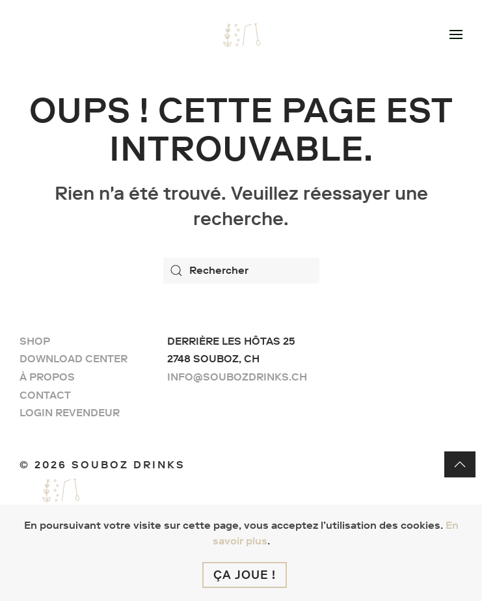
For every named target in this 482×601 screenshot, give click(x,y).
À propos (47, 377)
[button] (455, 32)
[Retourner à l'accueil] (241, 32)
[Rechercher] (241, 271)
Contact (45, 395)
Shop (35, 341)
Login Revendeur (70, 413)
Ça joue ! (244, 575)
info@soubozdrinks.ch (237, 377)
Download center (73, 359)
